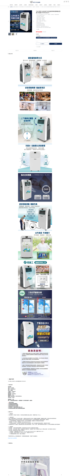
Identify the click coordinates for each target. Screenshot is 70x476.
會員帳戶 (9, 469)
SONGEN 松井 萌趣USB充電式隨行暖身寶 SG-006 (28, 458)
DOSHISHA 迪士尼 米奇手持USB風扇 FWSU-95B (55, 458)
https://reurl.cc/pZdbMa (12, 438)
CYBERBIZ (29, 473)
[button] (33, 21)
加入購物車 (42, 43)
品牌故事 (9, 468)
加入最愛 (38, 46)
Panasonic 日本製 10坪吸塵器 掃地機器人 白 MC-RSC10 (41, 458)
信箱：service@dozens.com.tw (26, 469)
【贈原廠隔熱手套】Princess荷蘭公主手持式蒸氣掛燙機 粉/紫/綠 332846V (15, 458)
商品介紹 (17, 50)
